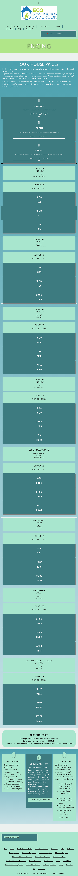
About (17, 26)
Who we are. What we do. (24, 849)
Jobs (62, 849)
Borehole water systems (33, 865)
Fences (58, 861)
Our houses (29, 26)
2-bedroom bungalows (29, 853)
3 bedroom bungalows (45, 853)
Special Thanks (58, 873)
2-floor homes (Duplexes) (42, 857)
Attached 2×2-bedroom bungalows (22, 857)
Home (7, 26)
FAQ (19, 29)
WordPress (45, 873)
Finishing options (14, 853)
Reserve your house (35, 861)
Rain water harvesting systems (14, 865)
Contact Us (29, 29)
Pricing (58, 26)
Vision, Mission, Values (41, 849)
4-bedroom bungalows (61, 853)
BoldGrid (25, 873)
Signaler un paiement (11, 837)
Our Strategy (54, 849)
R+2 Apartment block (59, 857)
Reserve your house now (41, 800)
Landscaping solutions (49, 865)
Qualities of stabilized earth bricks (16, 861)
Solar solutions (67, 861)
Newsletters (9, 29)
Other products (44, 26)
